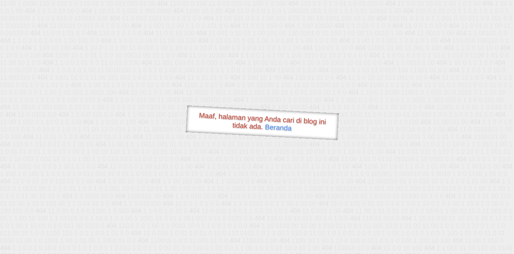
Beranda (278, 127)
